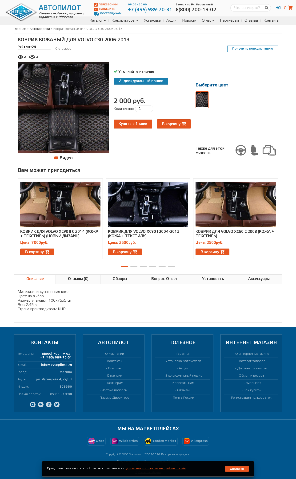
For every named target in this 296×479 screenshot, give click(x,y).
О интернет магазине (252, 353)
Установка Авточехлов (183, 361)
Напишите (104, 9)
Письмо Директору (114, 397)
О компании (114, 353)
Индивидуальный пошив (141, 81)
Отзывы (251, 20)
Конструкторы (125, 20)
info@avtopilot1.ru (56, 364)
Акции (171, 20)
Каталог (98, 20)
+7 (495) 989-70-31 (56, 357)
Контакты (271, 20)
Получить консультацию (252, 48)
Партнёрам (229, 20)
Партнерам (114, 383)
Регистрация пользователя (252, 397)
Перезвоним (106, 5)
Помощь (114, 368)
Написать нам (183, 383)
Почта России (183, 397)
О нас (208, 20)
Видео (63, 158)
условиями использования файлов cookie (156, 468)
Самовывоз (252, 383)
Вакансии (114, 375)
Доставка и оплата (252, 368)
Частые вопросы (115, 390)
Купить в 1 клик (133, 124)
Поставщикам (107, 14)
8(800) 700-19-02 (56, 353)
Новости (189, 20)
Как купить (252, 390)
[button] (124, 266)
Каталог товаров (252, 361)
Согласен (237, 469)
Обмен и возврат (252, 375)
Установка (152, 20)
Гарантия (183, 353)
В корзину (174, 124)
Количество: (124, 109)
